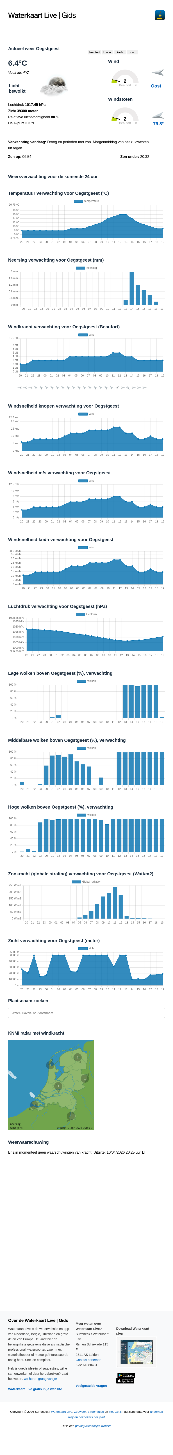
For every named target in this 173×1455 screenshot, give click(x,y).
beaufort (94, 52)
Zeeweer (80, 1411)
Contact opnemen (88, 1360)
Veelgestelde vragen (91, 1386)
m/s (132, 52)
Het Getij (115, 1411)
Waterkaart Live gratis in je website (35, 1389)
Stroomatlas (95, 1411)
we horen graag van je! (40, 1379)
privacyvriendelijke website (93, 1426)
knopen (107, 52)
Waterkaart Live (61, 1411)
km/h (120, 52)
